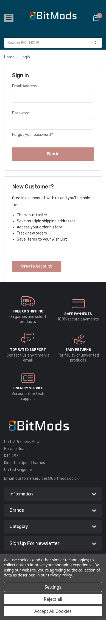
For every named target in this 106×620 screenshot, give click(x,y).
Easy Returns (78, 349)
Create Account (36, 266)
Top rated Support (28, 349)
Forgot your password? (32, 134)
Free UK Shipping (28, 311)
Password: (21, 113)
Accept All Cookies (53, 611)
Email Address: (25, 86)
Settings (53, 587)
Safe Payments (78, 314)
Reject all (53, 599)
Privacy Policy (60, 575)
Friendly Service (28, 388)
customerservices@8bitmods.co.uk (47, 478)
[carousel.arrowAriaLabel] (28, 301)
